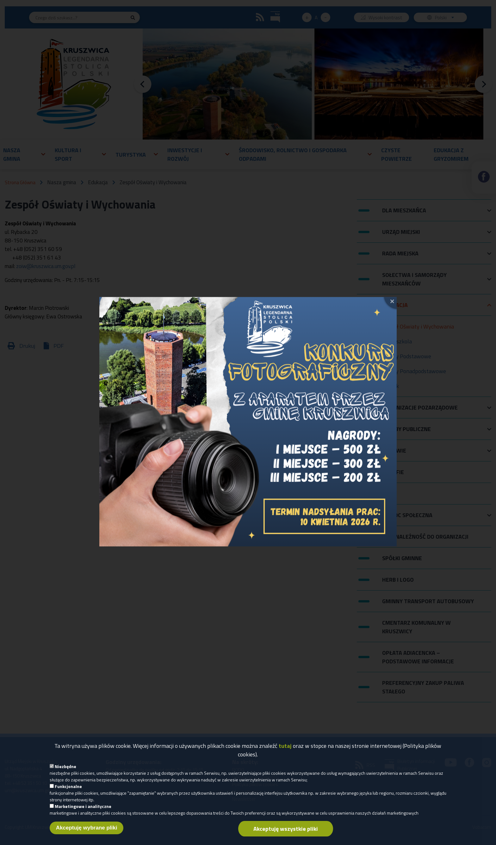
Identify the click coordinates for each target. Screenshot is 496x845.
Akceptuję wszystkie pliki (285, 830)
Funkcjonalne (68, 788)
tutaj (285, 747)
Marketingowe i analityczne (83, 807)
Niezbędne (65, 768)
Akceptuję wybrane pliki (86, 829)
